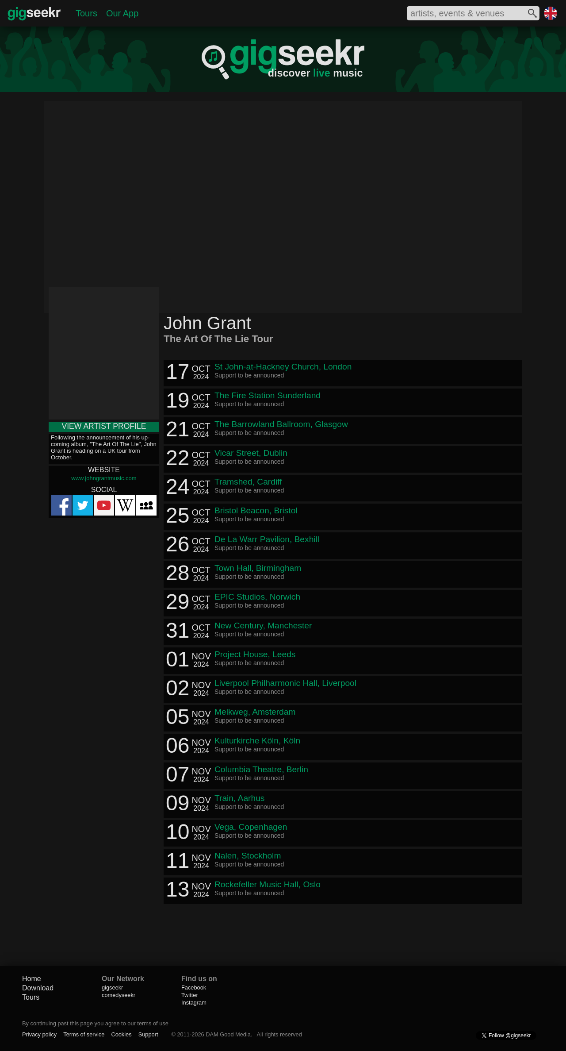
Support (148, 1034)
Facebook (193, 987)
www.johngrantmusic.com (103, 478)
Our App (122, 13)
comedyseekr (118, 995)
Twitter (189, 995)
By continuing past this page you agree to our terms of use (95, 1023)
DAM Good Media (228, 1034)
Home (31, 978)
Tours (86, 13)
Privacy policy (39, 1034)
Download (38, 988)
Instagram (194, 1002)
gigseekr (112, 987)
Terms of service (83, 1034)
